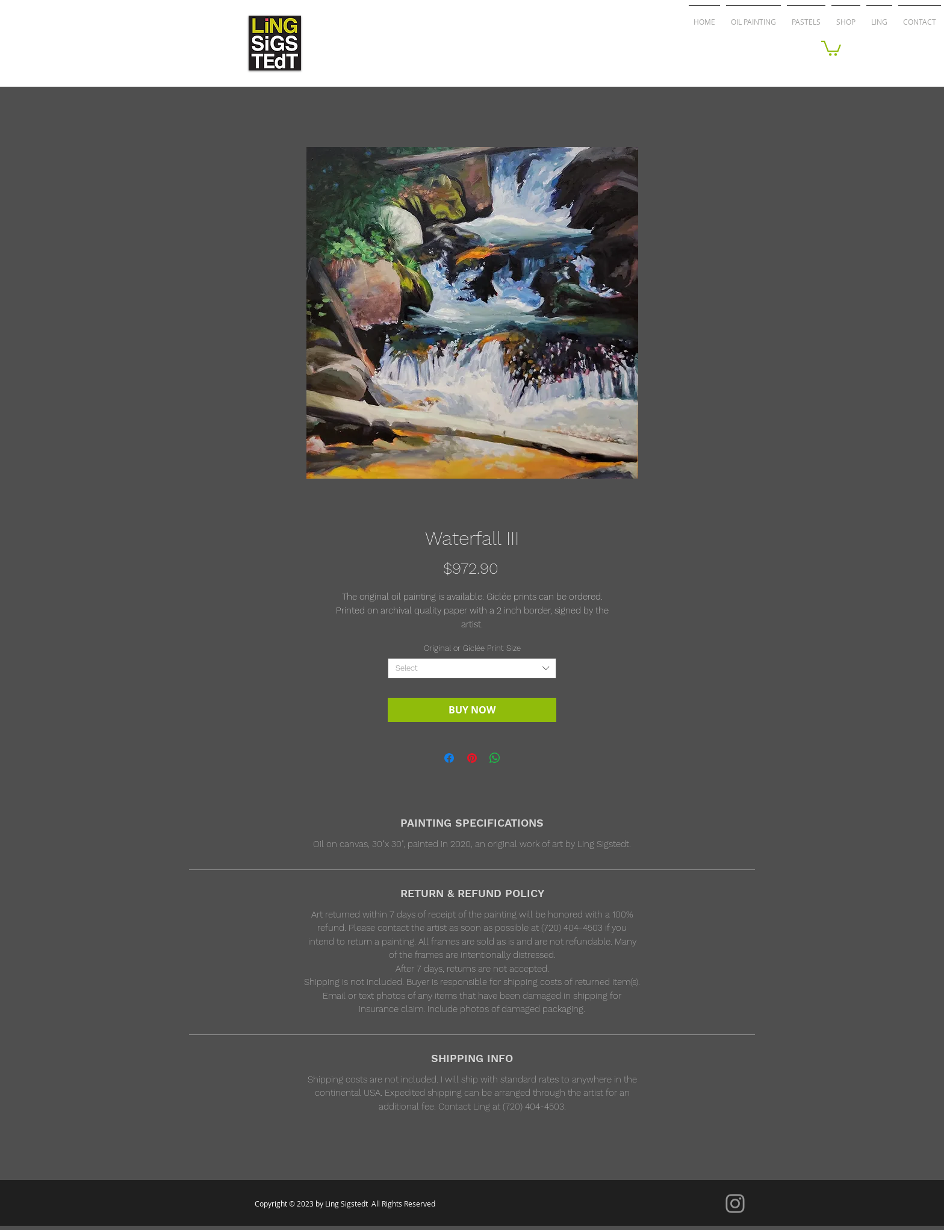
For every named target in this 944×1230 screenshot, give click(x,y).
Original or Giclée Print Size (472, 648)
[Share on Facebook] (449, 758)
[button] (831, 47)
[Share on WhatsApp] (495, 758)
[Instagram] (735, 1203)
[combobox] (472, 668)
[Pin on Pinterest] (472, 758)
